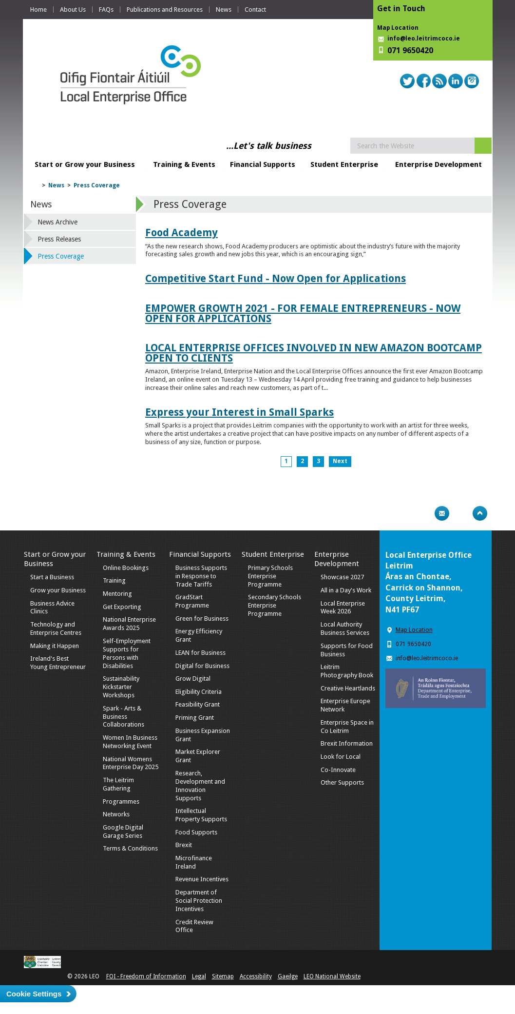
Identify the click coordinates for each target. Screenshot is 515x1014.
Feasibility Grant (197, 704)
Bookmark (461, 513)
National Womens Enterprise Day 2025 (130, 763)
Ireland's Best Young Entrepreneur (58, 662)
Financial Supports (262, 164)
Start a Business (52, 577)
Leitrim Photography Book (347, 671)
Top (480, 513)
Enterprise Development (438, 164)
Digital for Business (202, 665)
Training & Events (184, 164)
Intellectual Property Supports (201, 815)
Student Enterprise (344, 164)
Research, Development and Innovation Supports (200, 786)
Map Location (398, 27)
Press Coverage (97, 185)
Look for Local (341, 756)
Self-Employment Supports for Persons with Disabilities (127, 653)
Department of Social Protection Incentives (198, 901)
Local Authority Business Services (345, 628)
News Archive (57, 222)
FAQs (106, 9)
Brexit (183, 845)
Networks (116, 814)
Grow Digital (192, 678)
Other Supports (342, 782)
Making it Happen (54, 645)
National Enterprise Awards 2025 (129, 623)
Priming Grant (194, 717)
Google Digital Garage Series (123, 831)
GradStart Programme (192, 601)
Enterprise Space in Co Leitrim (347, 726)
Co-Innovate (338, 769)
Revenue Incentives (202, 879)
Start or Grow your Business (85, 164)
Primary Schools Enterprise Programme (270, 576)
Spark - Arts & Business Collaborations (123, 717)
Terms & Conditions (130, 848)
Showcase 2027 (342, 577)
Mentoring (117, 593)
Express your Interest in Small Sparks (239, 412)
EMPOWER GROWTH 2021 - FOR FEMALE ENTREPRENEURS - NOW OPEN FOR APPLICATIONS (302, 313)
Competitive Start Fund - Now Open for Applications (275, 278)
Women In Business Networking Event (130, 742)
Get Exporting (122, 606)
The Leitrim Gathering (118, 784)
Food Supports (196, 832)
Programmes (121, 801)
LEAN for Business (200, 652)
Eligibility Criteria (198, 691)
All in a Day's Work (346, 590)
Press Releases (59, 239)
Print (423, 513)
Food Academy (181, 232)
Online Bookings (126, 567)
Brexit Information (347, 743)
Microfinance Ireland (193, 862)
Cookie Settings (33, 994)
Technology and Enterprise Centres (55, 628)
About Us (73, 9)
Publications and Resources (165, 9)
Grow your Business (58, 590)
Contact (255, 9)
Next (340, 461)
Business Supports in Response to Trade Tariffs (201, 576)
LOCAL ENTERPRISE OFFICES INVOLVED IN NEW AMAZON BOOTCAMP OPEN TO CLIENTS (313, 353)
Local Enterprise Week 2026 (343, 607)
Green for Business (202, 618)
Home (38, 9)
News (223, 9)
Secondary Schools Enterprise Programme (274, 605)
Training (114, 580)
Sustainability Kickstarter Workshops (121, 687)
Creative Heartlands (348, 688)
